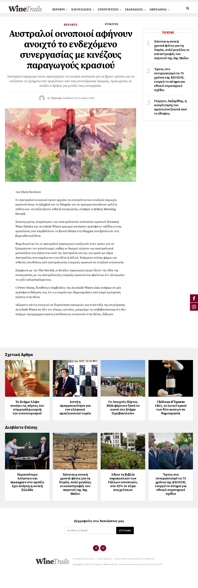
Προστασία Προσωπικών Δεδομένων (135, 574)
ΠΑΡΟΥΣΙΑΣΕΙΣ (81, 9)
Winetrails (56, 98)
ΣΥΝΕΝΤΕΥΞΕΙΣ (108, 9)
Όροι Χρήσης (105, 574)
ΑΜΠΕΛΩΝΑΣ (158, 9)
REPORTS (58, 9)
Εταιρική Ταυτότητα (83, 574)
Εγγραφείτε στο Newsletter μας (99, 537)
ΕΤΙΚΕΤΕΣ (111, 24)
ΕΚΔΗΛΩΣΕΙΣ (134, 9)
